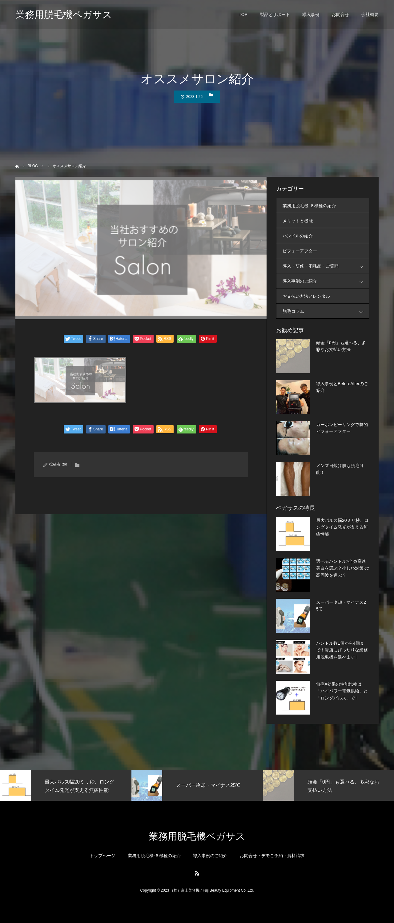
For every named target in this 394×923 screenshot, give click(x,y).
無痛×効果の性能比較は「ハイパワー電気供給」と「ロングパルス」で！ (342, 691)
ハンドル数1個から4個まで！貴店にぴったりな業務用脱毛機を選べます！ (342, 650)
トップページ (102, 855)
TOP (243, 15)
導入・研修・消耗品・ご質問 (326, 265)
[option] (65, 785)
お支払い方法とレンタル (306, 296)
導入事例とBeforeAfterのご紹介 (342, 387)
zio (64, 464)
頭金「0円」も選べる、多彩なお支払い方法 (341, 346)
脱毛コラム (326, 311)
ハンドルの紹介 (298, 235)
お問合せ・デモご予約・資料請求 (272, 855)
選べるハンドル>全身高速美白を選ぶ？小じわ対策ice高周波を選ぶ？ (342, 568)
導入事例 (311, 15)
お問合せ (340, 15)
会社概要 (370, 15)
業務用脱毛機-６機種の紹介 (309, 205)
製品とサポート (275, 15)
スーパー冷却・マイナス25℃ (341, 605)
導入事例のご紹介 (326, 280)
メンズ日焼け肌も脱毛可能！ (340, 469)
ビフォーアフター (300, 250)
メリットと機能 (298, 220)
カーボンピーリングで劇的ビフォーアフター (342, 428)
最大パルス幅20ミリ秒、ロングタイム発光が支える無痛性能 (342, 527)
